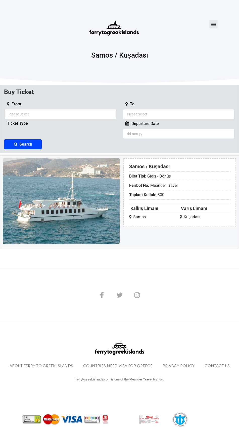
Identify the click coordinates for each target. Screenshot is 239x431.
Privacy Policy (179, 366)
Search (23, 144)
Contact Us (217, 366)
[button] (213, 24)
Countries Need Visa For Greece (118, 366)
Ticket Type (17, 123)
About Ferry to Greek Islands (41, 366)
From (14, 104)
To (129, 104)
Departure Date (142, 123)
